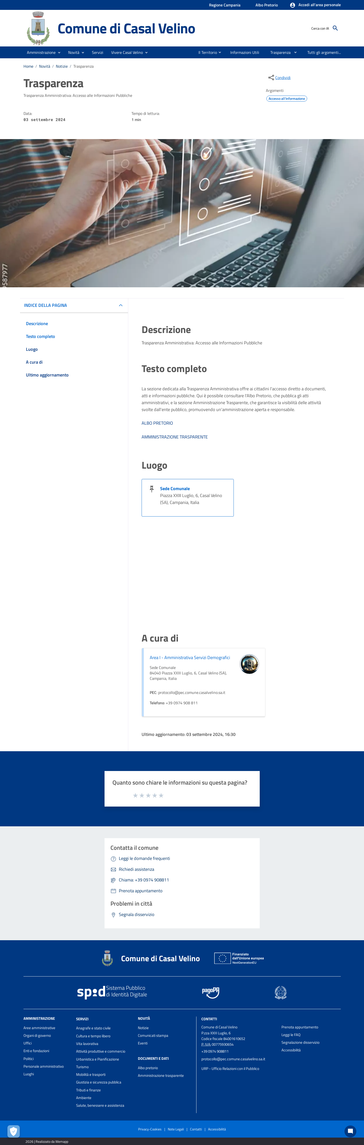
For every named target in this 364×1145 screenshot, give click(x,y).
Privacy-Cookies (150, 1129)
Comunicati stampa (153, 1035)
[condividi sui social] (279, 78)
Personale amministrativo (43, 1066)
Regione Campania (224, 5)
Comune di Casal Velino (126, 28)
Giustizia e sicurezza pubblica (98, 1082)
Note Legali (176, 1129)
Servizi (82, 1018)
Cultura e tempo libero (93, 1036)
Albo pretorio (148, 1068)
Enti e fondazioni (36, 1051)
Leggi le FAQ (290, 1035)
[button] (315, 5)
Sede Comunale (175, 488)
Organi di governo (37, 1035)
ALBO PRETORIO (157, 423)
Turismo (82, 1067)
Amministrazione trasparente (161, 1075)
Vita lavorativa (87, 1043)
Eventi (143, 1043)
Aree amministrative (39, 1028)
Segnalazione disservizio (300, 1042)
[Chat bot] (350, 1131)
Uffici (27, 1043)
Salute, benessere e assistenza (100, 1105)
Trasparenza (83, 66)
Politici (28, 1059)
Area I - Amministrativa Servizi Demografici (190, 657)
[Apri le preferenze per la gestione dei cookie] (13, 1131)
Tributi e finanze (88, 1090)
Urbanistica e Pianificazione (97, 1059)
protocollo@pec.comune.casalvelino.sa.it (233, 1059)
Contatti (209, 1018)
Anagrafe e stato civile (93, 1028)
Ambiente (83, 1098)
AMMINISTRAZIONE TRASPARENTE (175, 437)
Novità (44, 66)
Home (28, 66)
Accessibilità (291, 1050)
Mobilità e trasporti (91, 1074)
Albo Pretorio (267, 5)
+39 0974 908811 (215, 1051)
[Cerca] (335, 28)
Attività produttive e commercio (100, 1051)
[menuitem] (206, 52)
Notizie (62, 66)
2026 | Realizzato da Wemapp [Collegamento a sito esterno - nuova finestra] (46, 1141)
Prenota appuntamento (299, 1027)
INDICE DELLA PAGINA (45, 305)
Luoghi (28, 1074)
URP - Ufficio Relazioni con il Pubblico (230, 1068)
